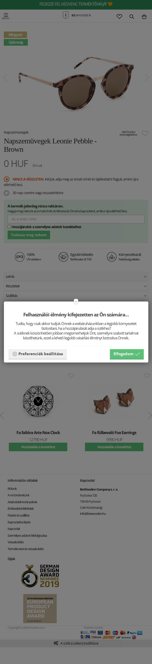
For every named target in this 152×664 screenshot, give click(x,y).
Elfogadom (127, 353)
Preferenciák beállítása (37, 353)
